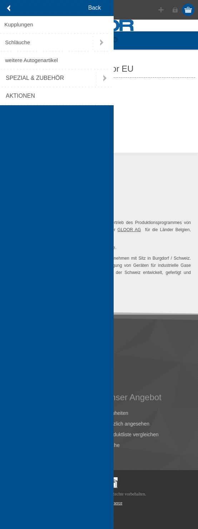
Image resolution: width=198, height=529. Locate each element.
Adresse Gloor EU (30, 360)
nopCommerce (110, 502)
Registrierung (161, 10)
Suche (112, 445)
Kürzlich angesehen (127, 424)
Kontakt (18, 371)
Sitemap (19, 382)
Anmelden (175, 10)
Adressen (20, 424)
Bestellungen (24, 434)
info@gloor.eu (29, 131)
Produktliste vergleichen (132, 434)
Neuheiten (116, 413)
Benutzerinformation (32, 413)
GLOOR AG (129, 229)
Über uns (20, 349)
